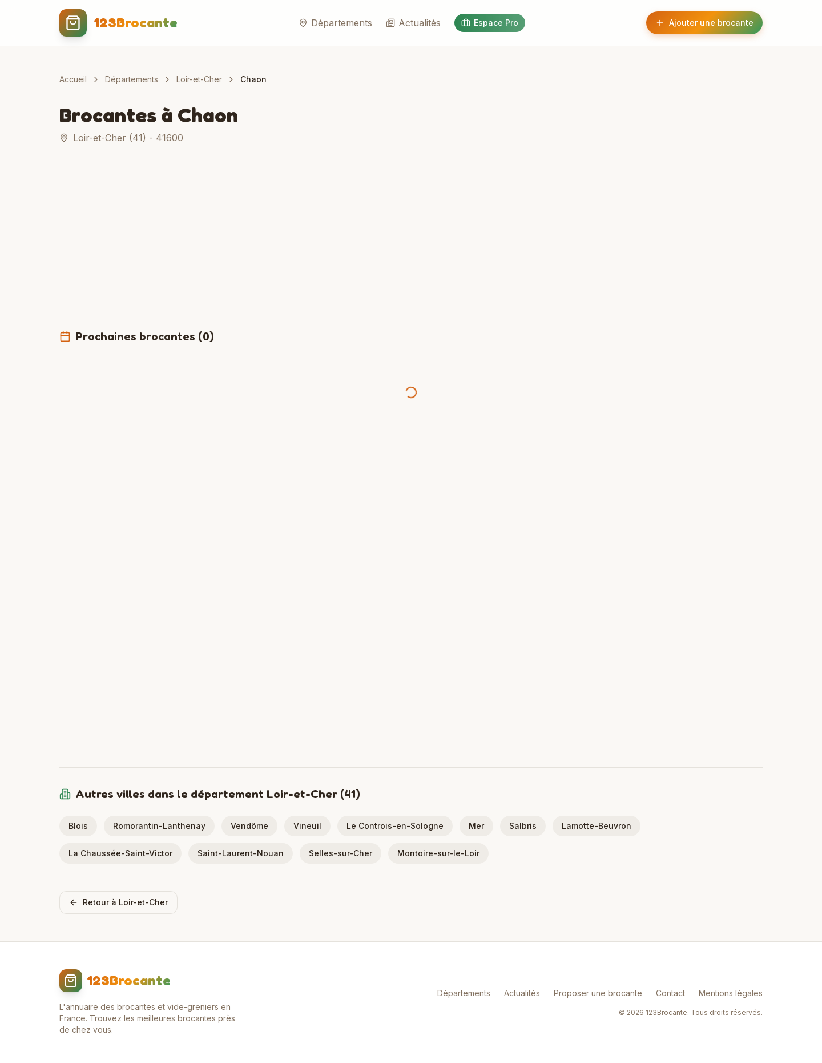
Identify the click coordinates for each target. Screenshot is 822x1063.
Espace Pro (489, 22)
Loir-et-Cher (199, 79)
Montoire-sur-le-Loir (438, 853)
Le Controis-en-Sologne (395, 826)
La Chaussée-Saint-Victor (120, 853)
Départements (335, 23)
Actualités (413, 23)
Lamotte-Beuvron (596, 826)
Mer (476, 826)
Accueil (73, 79)
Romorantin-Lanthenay (159, 826)
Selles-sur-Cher (340, 853)
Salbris (523, 826)
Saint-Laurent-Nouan (241, 853)
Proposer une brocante (598, 993)
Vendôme (249, 826)
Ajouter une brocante (704, 22)
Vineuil (307, 826)
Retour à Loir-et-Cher (118, 902)
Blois (78, 826)
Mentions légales (731, 993)
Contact (670, 993)
